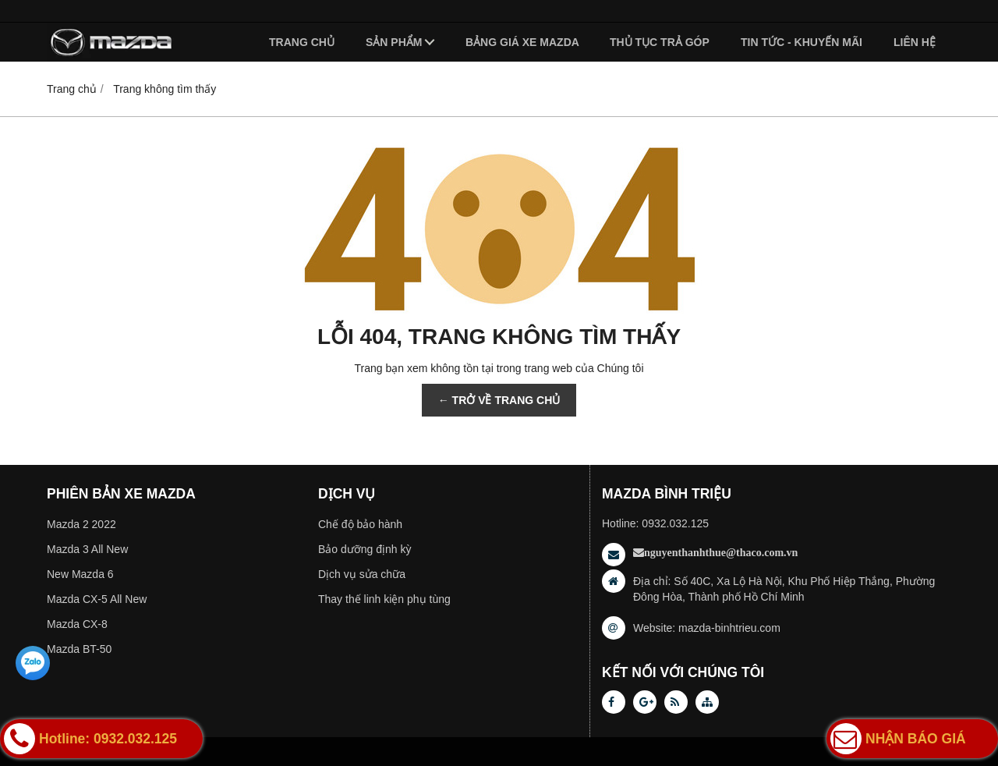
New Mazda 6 (80, 574)
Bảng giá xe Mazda (522, 42)
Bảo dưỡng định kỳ (365, 549)
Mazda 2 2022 (81, 524)
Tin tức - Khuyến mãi (801, 42)
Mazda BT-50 (79, 649)
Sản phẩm (394, 42)
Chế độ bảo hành (360, 524)
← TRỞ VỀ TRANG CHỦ (499, 400)
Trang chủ (301, 42)
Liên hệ (915, 42)
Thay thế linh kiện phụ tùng (384, 599)
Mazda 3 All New (87, 549)
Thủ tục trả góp (660, 42)
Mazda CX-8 (77, 624)
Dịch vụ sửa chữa (361, 574)
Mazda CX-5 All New (97, 599)
